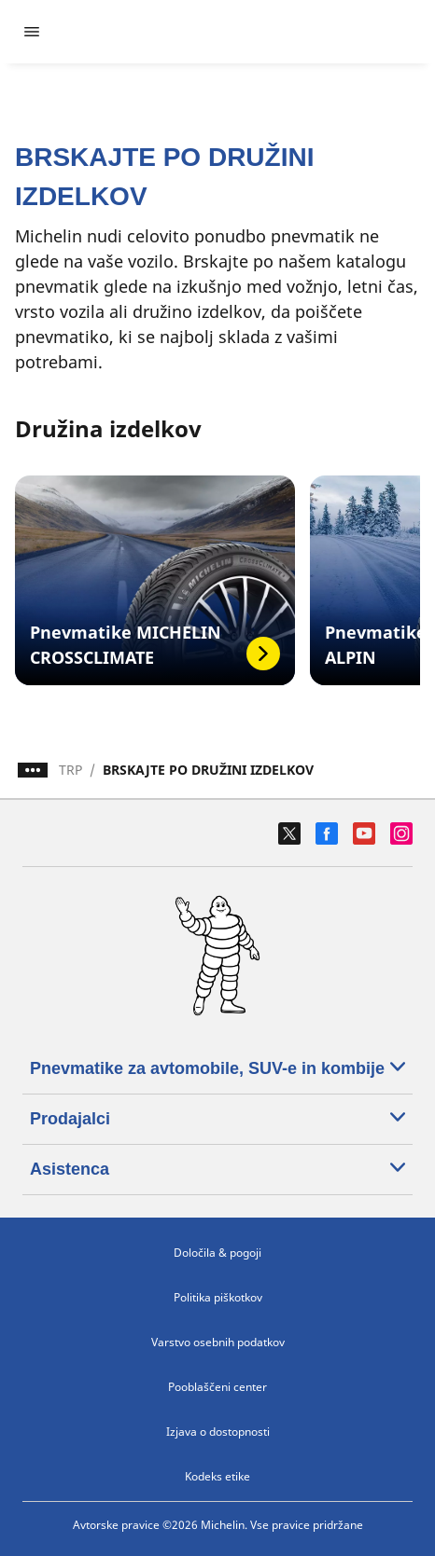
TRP (70, 769)
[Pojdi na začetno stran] (234, 31)
